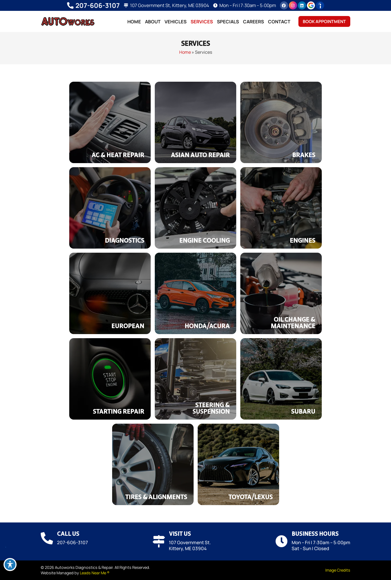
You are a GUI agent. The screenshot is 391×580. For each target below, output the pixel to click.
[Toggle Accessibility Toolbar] (10, 564)
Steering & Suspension (211, 408)
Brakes (303, 155)
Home (134, 21)
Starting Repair (118, 412)
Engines (302, 241)
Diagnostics (124, 241)
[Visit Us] (159, 541)
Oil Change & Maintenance (293, 323)
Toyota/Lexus (250, 497)
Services (202, 21)
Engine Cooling (204, 241)
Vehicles (176, 21)
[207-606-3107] (70, 5)
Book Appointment (324, 21)
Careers (253, 21)
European (127, 326)
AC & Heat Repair (118, 155)
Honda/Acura (207, 326)
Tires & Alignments (156, 497)
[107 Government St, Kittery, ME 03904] (126, 5)
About (152, 21)
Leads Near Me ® (94, 572)
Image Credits (337, 570)
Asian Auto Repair (200, 155)
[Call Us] (47, 538)
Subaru (303, 412)
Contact (279, 21)
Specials (228, 21)
